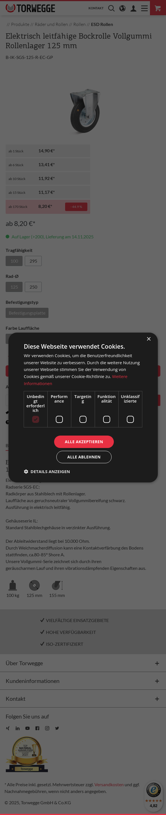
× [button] (149, 339)
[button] (47, 471)
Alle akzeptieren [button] (84, 441)
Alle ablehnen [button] (84, 457)
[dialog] (83, 408)
